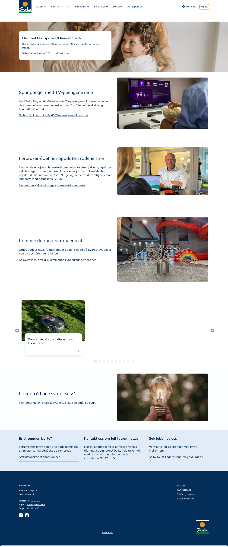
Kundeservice (184, 489)
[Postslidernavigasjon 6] (120, 361)
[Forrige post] (17, 330)
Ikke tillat (201, 526)
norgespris (46, 179)
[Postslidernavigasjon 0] (95, 361)
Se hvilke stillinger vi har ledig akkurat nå (176, 457)
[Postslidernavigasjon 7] (124, 361)
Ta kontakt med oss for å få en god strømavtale (46, 53)
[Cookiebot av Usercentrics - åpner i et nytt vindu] (20, 540)
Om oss (181, 485)
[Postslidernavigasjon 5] (116, 361)
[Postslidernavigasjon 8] (128, 361)
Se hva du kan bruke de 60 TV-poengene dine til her (53, 115)
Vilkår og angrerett (186, 494)
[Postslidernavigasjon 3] (108, 361)
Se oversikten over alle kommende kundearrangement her (57, 260)
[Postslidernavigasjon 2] (104, 361)
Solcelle (117, 6)
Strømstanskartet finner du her (39, 457)
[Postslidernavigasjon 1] (99, 361)
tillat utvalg (201, 517)
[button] (41, 7)
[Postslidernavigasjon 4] (112, 361)
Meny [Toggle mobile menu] (204, 6)
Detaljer (168, 540)
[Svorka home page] (25, 6)
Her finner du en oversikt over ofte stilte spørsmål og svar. (57, 402)
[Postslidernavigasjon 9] (132, 361)
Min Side (189, 6)
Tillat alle (201, 508)
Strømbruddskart (185, 498)
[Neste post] (212, 330)
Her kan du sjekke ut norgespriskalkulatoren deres (52, 185)
